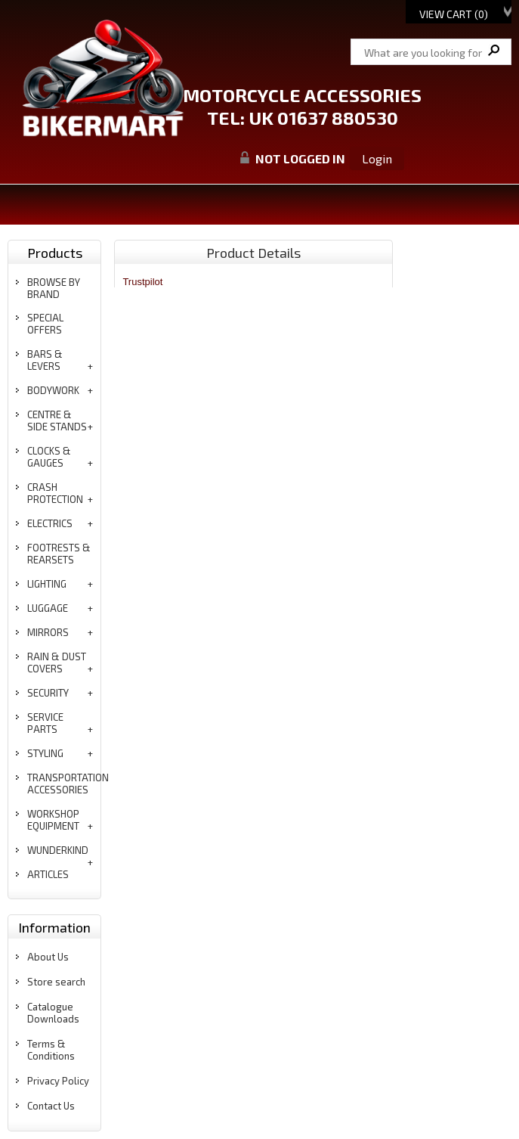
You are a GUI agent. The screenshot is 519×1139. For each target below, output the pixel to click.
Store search (56, 982)
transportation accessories (68, 783)
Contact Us (51, 1106)
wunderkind (57, 850)
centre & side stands (57, 420)
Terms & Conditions (51, 1050)
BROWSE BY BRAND (53, 288)
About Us (48, 957)
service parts (45, 723)
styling (45, 753)
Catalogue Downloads (53, 1013)
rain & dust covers (56, 662)
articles (48, 874)
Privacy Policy (58, 1081)
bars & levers (45, 360)
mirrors (48, 632)
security (48, 693)
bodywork (53, 390)
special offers (45, 324)
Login (377, 158)
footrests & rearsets (59, 554)
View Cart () (453, 14)
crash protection (55, 493)
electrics (50, 523)
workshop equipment (53, 820)
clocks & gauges (49, 457)
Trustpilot (142, 281)
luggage (47, 608)
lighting (46, 584)
